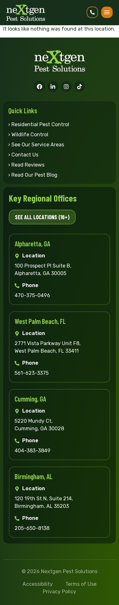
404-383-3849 (32, 451)
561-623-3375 (32, 373)
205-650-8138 (32, 528)
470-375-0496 (32, 295)
